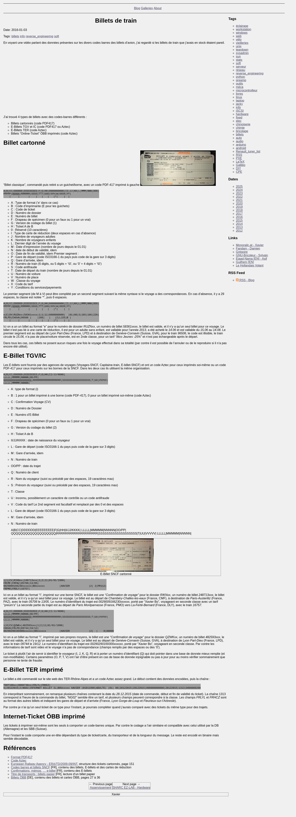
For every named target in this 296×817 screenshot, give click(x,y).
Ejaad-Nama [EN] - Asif (251, 258)
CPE (239, 171)
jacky (239, 104)
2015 (239, 220)
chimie (240, 127)
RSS (239, 154)
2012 (239, 230)
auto (239, 137)
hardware (242, 114)
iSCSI (240, 110)
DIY (238, 168)
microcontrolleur (246, 90)
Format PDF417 (21, 773)
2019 (239, 206)
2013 (239, 227)
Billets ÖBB (18, 793)
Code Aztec (18, 776)
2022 (239, 196)
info (22, 36)
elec (238, 121)
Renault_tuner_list (248, 151)
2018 (239, 210)
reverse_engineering (39, 36)
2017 (239, 213)
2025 (239, 186)
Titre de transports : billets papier (33, 790)
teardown (242, 49)
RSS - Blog (245, 280)
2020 (239, 203)
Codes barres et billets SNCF (30, 783)
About (158, 8)
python (240, 76)
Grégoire (242, 251)
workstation (243, 29)
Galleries (147, 8)
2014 (239, 223)
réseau (240, 70)
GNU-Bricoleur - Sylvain (252, 255)
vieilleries (242, 42)
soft (56, 36)
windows (241, 32)
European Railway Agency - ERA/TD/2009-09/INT (44, 779)
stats (239, 59)
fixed (239, 117)
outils (239, 83)
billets (15, 36)
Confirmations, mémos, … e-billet (33, 786)
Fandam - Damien (248, 248)
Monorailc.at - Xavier (250, 245)
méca (239, 87)
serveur (241, 66)
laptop (240, 100)
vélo (238, 39)
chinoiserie (243, 124)
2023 (239, 193)
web (238, 36)
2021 (239, 200)
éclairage (242, 26)
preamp (241, 80)
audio (239, 141)
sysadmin (242, 53)
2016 (239, 217)
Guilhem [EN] (245, 262)
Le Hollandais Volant (250, 265)
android (241, 148)
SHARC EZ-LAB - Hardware (131, 803)
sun (238, 56)
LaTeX (240, 161)
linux (239, 97)
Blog (137, 8)
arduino (241, 144)
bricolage (242, 131)
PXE (239, 158)
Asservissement (100, 803)
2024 (239, 189)
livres (239, 93)
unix (238, 46)
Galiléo (240, 165)
